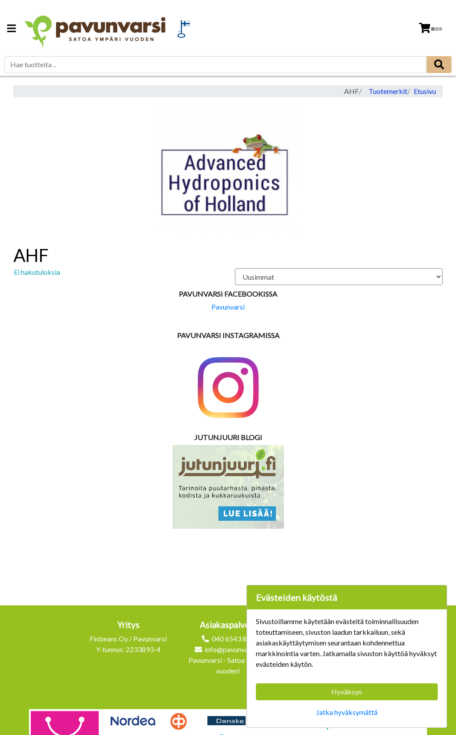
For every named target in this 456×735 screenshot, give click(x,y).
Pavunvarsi (228, 306)
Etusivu (425, 91)
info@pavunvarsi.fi (233, 649)
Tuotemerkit (388, 91)
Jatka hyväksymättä (347, 712)
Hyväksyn (346, 691)
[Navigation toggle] (11, 29)
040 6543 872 (233, 638)
